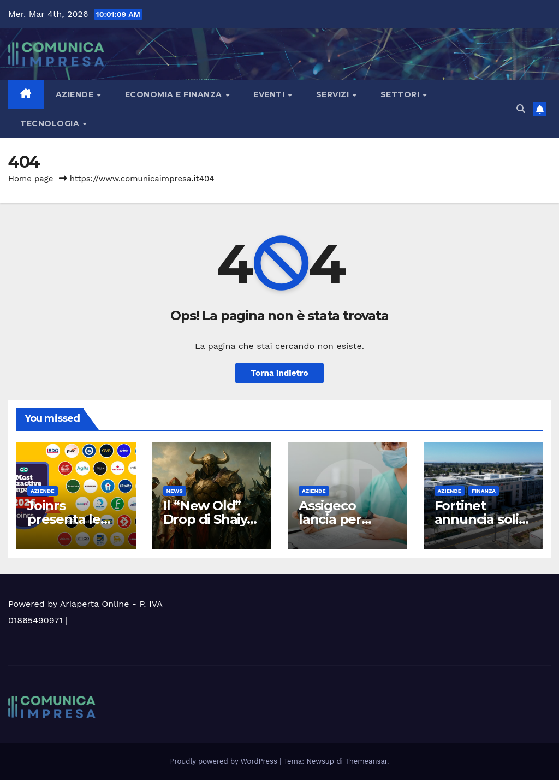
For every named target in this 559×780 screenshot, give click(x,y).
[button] (520, 109)
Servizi (334, 94)
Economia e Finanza (175, 94)
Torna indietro (279, 373)
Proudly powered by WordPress (225, 761)
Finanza (484, 491)
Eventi (270, 94)
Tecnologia (51, 123)
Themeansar (366, 761)
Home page (30, 179)
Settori (401, 94)
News (174, 491)
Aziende (76, 94)
